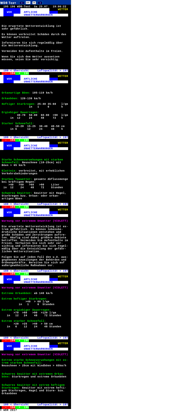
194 (12, 73)
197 (65, 70)
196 (26, 73)
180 (6, 70)
